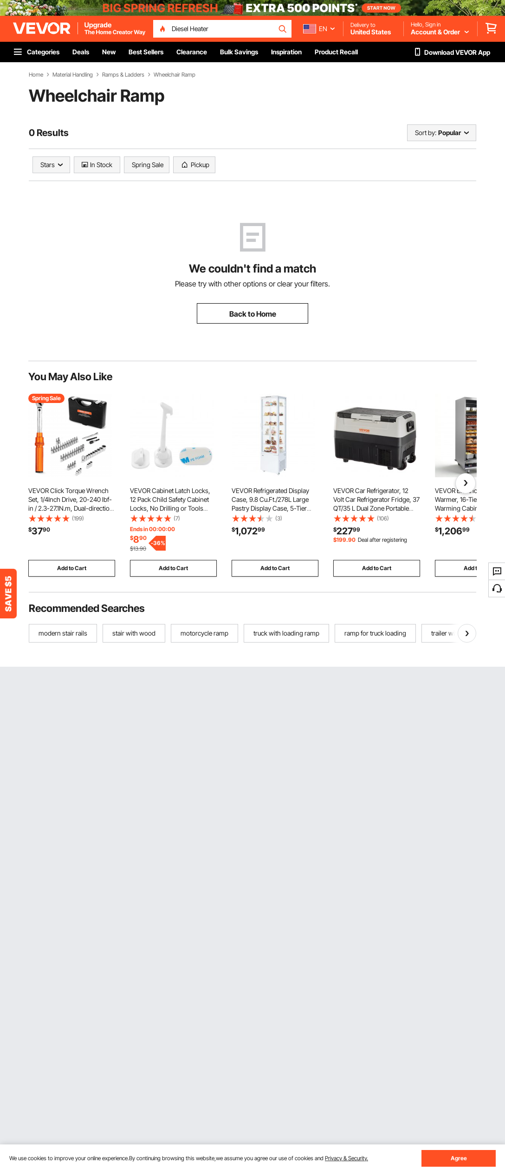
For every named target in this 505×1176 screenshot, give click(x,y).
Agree (459, 1158)
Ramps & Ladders (123, 74)
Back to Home (252, 313)
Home (36, 74)
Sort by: (425, 132)
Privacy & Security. (346, 1158)
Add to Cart (71, 568)
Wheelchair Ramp (174, 74)
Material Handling (72, 74)
